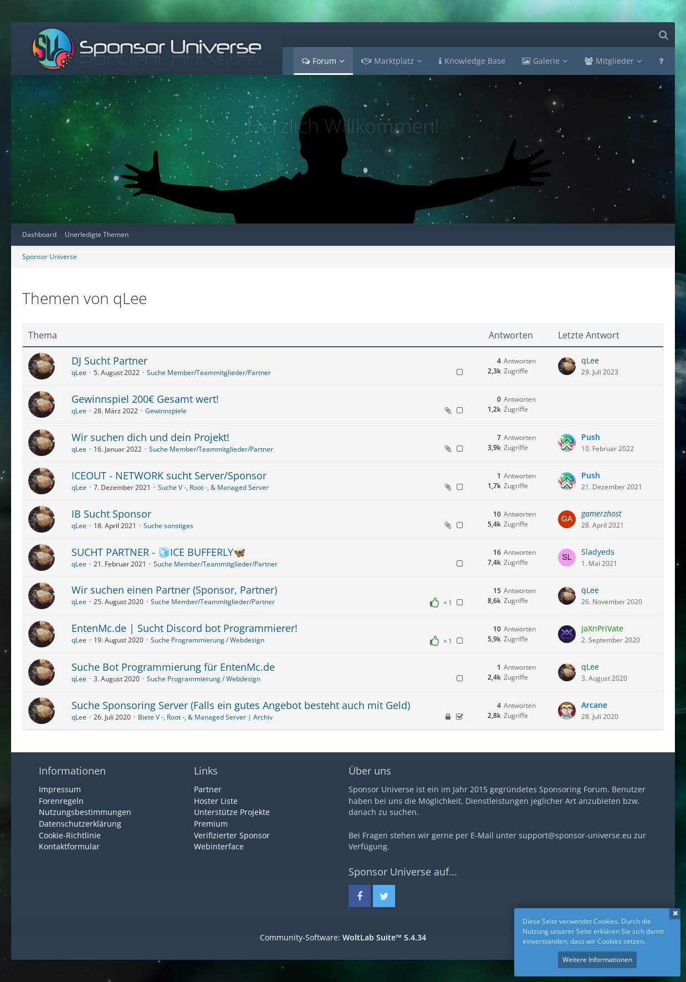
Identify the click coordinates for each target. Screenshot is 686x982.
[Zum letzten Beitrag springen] (567, 366)
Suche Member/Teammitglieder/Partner (209, 372)
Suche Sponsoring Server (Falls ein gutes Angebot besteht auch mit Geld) (240, 705)
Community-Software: (343, 937)
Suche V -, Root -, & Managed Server (213, 487)
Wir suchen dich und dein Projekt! (150, 437)
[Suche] (663, 34)
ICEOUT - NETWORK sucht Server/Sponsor (169, 475)
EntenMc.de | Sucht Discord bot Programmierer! (184, 628)
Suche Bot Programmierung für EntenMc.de (173, 667)
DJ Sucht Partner (109, 360)
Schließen (674, 913)
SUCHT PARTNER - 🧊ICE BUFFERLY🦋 (158, 552)
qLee (78, 372)
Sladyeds (598, 551)
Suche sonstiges (168, 525)
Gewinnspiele (166, 411)
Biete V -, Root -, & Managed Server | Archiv (205, 717)
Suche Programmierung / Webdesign (207, 640)
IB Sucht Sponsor (111, 513)
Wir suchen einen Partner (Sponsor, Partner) (174, 589)
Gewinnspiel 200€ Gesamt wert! (145, 399)
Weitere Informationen (597, 959)
